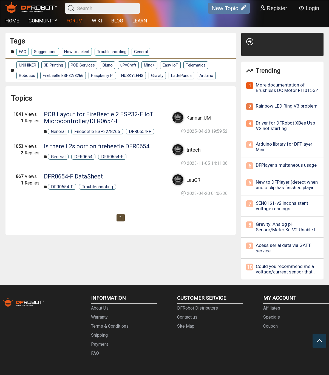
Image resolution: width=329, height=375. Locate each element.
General (141, 51)
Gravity (157, 75)
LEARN (139, 21)
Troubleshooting (111, 51)
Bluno (108, 65)
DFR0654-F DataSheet (73, 176)
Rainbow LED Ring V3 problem (286, 106)
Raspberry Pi (102, 75)
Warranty (99, 317)
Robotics (27, 75)
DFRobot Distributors (197, 308)
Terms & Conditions (110, 326)
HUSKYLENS (132, 75)
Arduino (206, 75)
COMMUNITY (43, 21)
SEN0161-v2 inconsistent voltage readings (282, 205)
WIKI (97, 21)
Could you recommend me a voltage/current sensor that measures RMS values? (285, 272)
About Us (100, 308)
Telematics (196, 65)
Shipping (99, 335)
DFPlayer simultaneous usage (286, 165)
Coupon (270, 326)
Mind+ (149, 65)
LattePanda (181, 75)
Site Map (185, 326)
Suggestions (45, 51)
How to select (76, 51)
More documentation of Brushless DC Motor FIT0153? (287, 87)
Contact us (187, 317)
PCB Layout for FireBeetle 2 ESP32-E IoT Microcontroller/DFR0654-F (99, 118)
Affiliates (271, 308)
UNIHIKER (27, 65)
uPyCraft (128, 65)
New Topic (229, 8)
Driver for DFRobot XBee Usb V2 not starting (285, 125)
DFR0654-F (140, 131)
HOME (12, 21)
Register (273, 8)
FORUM (75, 21)
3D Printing (53, 65)
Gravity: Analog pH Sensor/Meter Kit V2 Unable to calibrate (287, 229)
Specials (271, 317)
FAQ (22, 51)
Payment (99, 344)
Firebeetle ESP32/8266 (63, 75)
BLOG (117, 21)
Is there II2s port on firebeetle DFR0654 (96, 146)
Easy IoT (170, 65)
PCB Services (83, 65)
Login (309, 8)
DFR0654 (83, 156)
